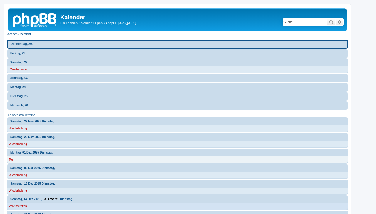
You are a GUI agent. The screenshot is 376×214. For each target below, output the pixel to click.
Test (11, 159)
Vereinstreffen (18, 206)
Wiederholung (19, 69)
